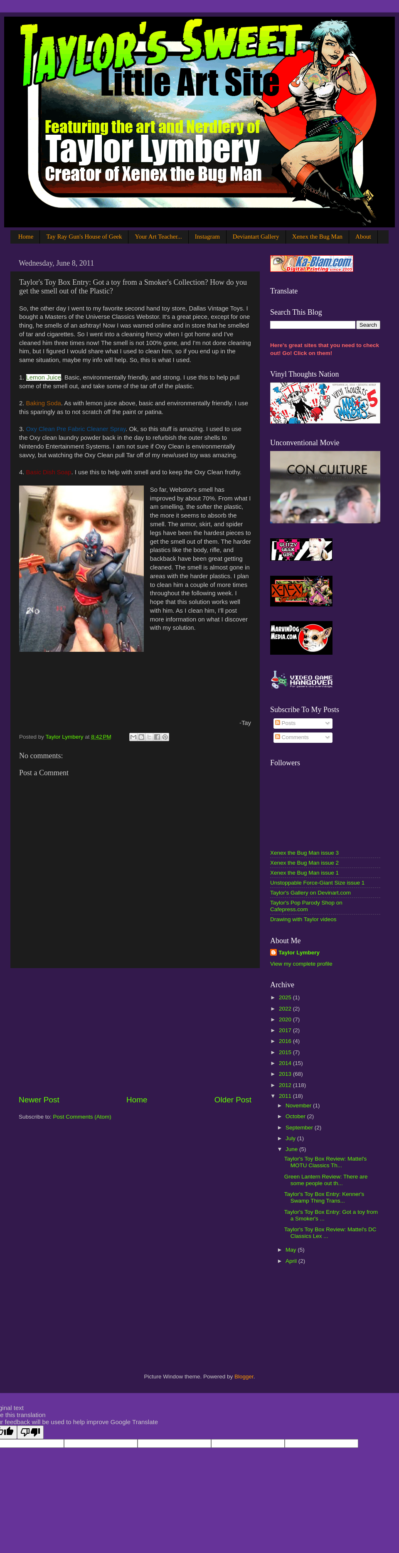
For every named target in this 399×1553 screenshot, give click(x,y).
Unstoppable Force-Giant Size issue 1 (317, 883)
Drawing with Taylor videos (303, 919)
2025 (286, 997)
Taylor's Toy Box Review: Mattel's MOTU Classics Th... (325, 1162)
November (299, 1105)
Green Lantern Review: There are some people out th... (326, 1179)
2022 (286, 1009)
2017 (286, 1030)
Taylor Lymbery (299, 952)
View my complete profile (301, 964)
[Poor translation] (30, 1432)
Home (26, 236)
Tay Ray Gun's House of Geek (84, 236)
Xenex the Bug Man (317, 236)
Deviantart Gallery (256, 236)
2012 (286, 1085)
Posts (285, 723)
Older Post (232, 1099)
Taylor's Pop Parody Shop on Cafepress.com (306, 906)
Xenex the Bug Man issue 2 (304, 863)
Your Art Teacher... (158, 236)
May (292, 1250)
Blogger (244, 1376)
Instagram (207, 236)
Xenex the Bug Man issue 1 (304, 873)
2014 (286, 1063)
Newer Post (39, 1099)
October (296, 1116)
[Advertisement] (135, 1031)
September (300, 1127)
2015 (286, 1052)
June (292, 1149)
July (291, 1138)
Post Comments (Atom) (82, 1117)
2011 (286, 1096)
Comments (292, 737)
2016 (286, 1041)
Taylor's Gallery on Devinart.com (310, 893)
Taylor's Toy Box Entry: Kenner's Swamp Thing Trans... (324, 1197)
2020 (286, 1019)
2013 (286, 1074)
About (363, 236)
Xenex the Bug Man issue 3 (304, 853)
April (292, 1261)
